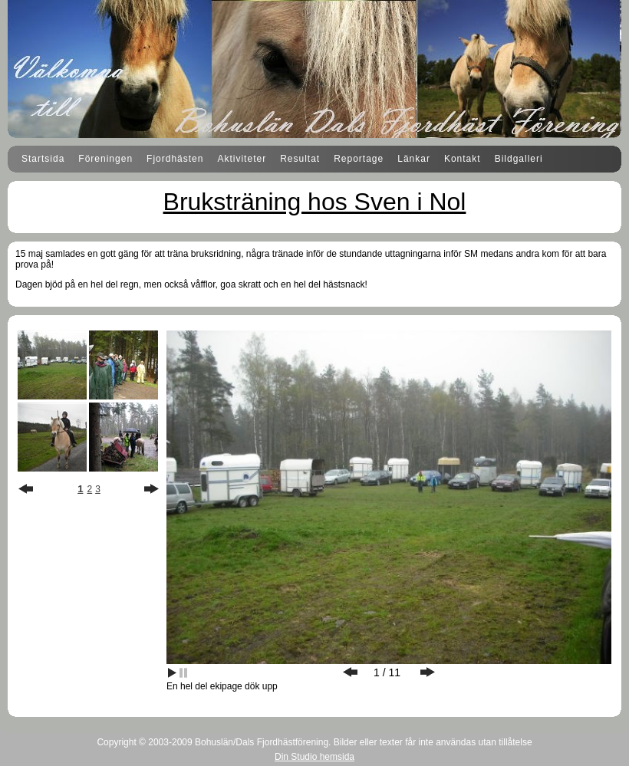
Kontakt (462, 158)
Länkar (413, 158)
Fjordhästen (175, 158)
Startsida (42, 158)
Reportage (359, 158)
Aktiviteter (241, 158)
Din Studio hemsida (314, 756)
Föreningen (105, 158)
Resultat (300, 158)
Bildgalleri (519, 158)
